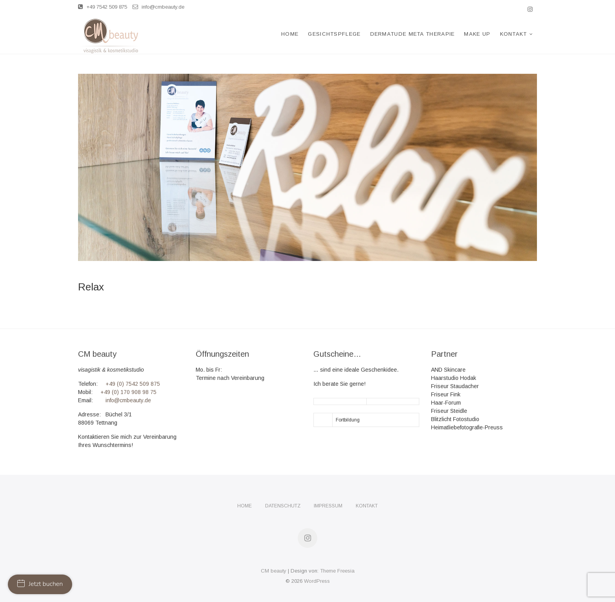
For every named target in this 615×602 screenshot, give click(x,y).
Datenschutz (282, 506)
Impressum (328, 506)
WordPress (317, 581)
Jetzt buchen (40, 584)
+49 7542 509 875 (102, 7)
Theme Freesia (337, 571)
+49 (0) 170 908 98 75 (128, 392)
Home (289, 34)
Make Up (477, 34)
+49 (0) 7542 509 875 (133, 384)
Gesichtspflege (334, 34)
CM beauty (273, 571)
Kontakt (513, 34)
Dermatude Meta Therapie (412, 34)
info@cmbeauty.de (158, 7)
